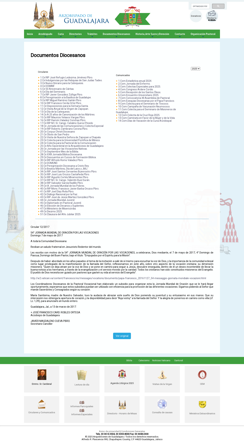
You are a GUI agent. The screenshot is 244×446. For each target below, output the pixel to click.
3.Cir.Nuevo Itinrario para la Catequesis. (62, 83)
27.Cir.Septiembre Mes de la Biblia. (59, 151)
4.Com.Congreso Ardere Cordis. (136, 89)
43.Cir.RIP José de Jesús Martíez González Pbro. (67, 197)
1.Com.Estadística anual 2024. (135, 80)
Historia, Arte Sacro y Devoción (152, 35)
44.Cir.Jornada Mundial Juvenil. (57, 200)
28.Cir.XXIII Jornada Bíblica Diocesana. (61, 154)
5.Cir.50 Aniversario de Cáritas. (57, 88)
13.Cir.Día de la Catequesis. (55, 111)
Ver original (122, 335)
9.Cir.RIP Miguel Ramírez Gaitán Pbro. (61, 100)
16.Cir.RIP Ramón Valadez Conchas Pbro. (63, 120)
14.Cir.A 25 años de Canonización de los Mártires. (67, 114)
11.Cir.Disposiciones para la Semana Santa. (64, 106)
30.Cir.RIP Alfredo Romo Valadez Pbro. (61, 160)
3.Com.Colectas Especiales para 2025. (139, 86)
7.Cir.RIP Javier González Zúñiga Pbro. (61, 94)
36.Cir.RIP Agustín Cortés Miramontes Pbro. (64, 177)
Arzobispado (45, 35)
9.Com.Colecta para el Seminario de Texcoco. (143, 103)
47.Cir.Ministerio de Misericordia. (58, 208)
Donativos (196, 16)
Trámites (92, 35)
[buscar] (200, 6)
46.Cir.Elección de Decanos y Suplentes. (62, 205)
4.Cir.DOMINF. (47, 86)
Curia (61, 35)
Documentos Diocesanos (116, 35)
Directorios (75, 35)
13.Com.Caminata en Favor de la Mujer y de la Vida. (146, 117)
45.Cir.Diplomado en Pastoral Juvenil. (61, 202)
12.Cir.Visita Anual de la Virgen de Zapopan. (64, 108)
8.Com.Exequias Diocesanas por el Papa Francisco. (146, 100)
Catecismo (144, 360)
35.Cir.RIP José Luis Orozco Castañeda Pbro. (65, 174)
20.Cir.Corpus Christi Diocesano (57, 131)
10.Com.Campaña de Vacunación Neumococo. (144, 106)
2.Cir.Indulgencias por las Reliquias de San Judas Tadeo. (71, 80)
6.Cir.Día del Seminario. (53, 91)
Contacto (180, 35)
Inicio (30, 34)
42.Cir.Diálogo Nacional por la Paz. (59, 194)
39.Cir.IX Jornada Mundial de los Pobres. (62, 185)
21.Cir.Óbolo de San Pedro (54, 134)
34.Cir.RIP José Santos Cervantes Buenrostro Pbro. (68, 171)
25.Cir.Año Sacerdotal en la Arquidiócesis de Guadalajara (71, 145)
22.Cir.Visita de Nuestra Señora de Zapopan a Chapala (70, 137)
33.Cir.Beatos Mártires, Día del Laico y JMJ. (64, 168)
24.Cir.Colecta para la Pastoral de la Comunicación (68, 143)
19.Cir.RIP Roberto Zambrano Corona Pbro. (64, 128)
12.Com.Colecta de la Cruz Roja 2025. (139, 115)
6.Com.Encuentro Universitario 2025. (138, 95)
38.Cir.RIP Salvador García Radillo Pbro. (61, 182)
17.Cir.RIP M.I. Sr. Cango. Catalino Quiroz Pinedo (66, 123)
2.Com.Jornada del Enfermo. (134, 83)
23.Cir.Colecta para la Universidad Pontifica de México (70, 140)
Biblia (129, 360)
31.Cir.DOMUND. (49, 163)
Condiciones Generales (133, 431)
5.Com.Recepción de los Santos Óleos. (139, 92)
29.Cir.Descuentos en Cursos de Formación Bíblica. (68, 157)
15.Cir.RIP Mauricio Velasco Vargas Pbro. (62, 117)
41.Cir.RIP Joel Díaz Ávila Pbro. (57, 191)
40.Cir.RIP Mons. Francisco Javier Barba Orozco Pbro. (69, 188)
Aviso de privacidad (109, 431)
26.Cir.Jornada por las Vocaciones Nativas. (63, 148)
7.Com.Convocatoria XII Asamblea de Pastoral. (144, 98)
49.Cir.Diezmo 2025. (51, 211)
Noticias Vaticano (161, 360)
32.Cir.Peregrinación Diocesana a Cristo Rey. (64, 165)
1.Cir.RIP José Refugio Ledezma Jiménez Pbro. (66, 77)
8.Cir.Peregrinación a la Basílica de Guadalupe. (65, 97)
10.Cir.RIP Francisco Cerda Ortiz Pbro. (61, 103)
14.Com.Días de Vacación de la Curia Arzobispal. (145, 120)
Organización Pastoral (203, 35)
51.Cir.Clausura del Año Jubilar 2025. (60, 214)
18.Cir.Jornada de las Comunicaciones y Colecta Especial (71, 126)
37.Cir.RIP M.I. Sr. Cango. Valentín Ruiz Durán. (65, 180)
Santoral (178, 360)
